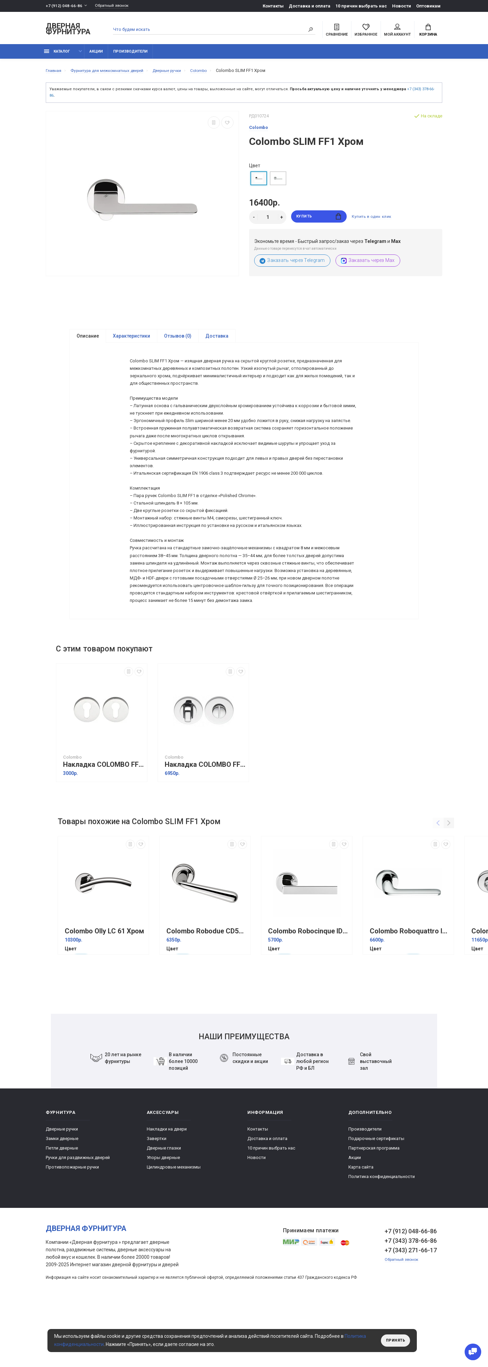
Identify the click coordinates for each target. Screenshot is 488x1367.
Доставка (216, 340)
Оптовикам (428, 5)
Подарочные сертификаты (376, 1198)
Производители (130, 55)
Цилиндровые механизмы (174, 1227)
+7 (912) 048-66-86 (64, 5)
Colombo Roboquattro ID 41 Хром (410, 991)
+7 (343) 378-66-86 (411, 1300)
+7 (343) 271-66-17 (411, 1310)
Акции (96, 55)
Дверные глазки (164, 1208)
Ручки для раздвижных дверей (78, 1217)
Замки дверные (62, 1198)
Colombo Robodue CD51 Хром (206, 991)
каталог (57, 55)
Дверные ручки (62, 1189)
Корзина (428, 30)
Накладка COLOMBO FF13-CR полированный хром (103, 825)
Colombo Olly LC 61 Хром (104, 991)
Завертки (156, 1198)
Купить (319, 221)
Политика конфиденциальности (381, 1236)
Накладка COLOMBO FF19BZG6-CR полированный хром (205, 825)
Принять (394, 1340)
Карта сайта (360, 1227)
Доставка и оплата (309, 5)
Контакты (273, 5)
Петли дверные (62, 1208)
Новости (401, 5)
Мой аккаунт (397, 30)
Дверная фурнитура (68, 30)
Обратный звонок (115, 5)
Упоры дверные (163, 1217)
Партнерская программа (374, 1208)
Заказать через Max (368, 264)
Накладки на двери (167, 1189)
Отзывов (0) (177, 340)
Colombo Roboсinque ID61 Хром (308, 991)
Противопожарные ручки (72, 1227)
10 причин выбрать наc (361, 5)
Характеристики (131, 340)
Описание (88, 340)
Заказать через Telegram (292, 264)
